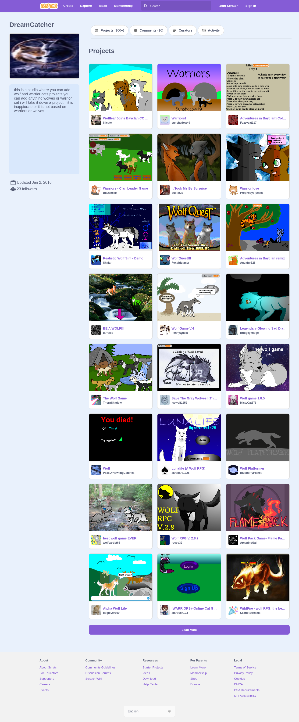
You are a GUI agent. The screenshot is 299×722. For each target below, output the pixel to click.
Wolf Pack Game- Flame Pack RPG (263, 538)
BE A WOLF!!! (114, 328)
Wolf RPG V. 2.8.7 (184, 538)
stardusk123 (179, 612)
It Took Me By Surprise (189, 188)
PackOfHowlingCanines (119, 472)
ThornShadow (112, 402)
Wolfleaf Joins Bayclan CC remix (126, 118)
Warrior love (249, 188)
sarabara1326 (180, 472)
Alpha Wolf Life (115, 608)
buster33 (177, 192)
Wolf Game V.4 (182, 328)
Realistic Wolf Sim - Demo (123, 258)
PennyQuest (179, 332)
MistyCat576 (248, 402)
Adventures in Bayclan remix (262, 258)
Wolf (106, 468)
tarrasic (108, 332)
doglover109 (111, 612)
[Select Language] (149, 711)
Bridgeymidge (249, 332)
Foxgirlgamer (180, 262)
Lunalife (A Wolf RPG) (188, 468)
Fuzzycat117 (248, 122)
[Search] (145, 6)
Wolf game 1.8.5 (252, 398)
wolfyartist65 (111, 542)
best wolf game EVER (119, 538)
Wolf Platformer (252, 468)
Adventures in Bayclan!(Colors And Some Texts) (263, 118)
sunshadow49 (180, 122)
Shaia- (107, 262)
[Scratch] (48, 6)
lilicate (107, 122)
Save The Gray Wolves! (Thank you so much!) (194, 398)
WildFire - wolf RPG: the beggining (263, 608)
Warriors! (178, 118)
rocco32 (176, 542)
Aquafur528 (248, 262)
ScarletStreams (250, 612)
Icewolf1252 (179, 402)
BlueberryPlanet (251, 472)
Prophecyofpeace (251, 192)
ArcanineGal (248, 542)
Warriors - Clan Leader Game (125, 188)
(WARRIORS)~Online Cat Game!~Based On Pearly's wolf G (194, 608)
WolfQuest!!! (181, 258)
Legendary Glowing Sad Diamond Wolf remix (263, 328)
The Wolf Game (115, 398)
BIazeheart (110, 192)
